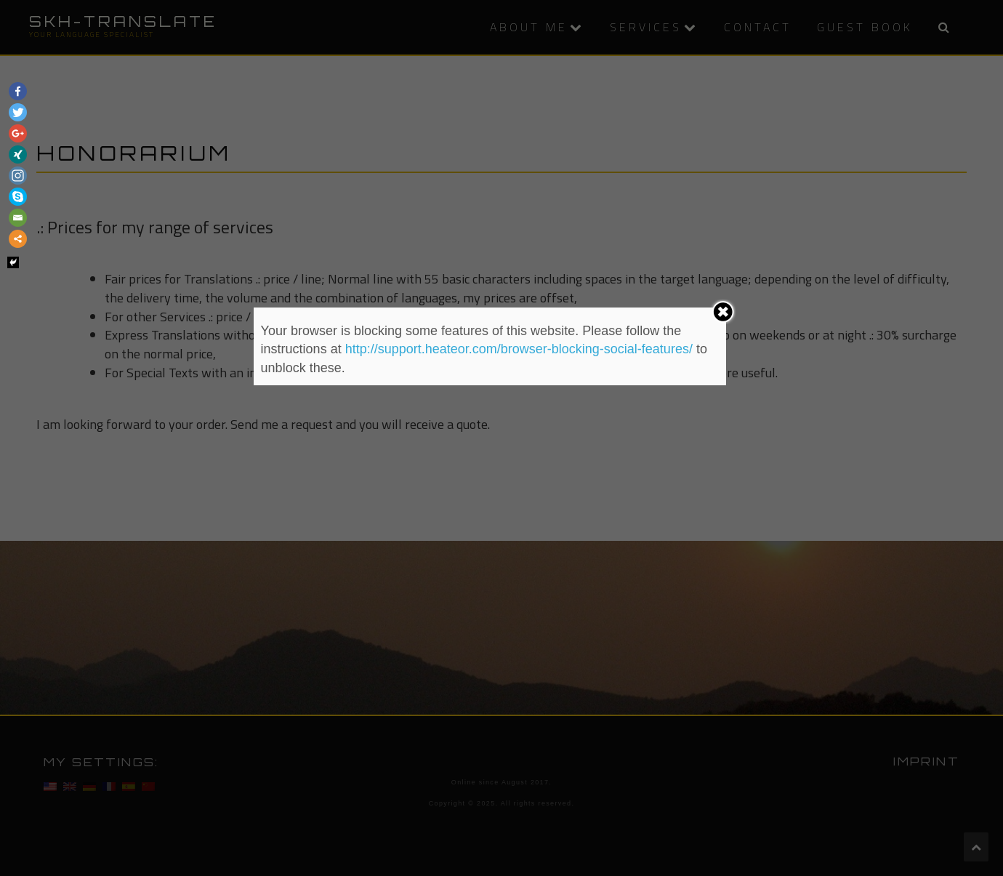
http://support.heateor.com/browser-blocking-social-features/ (519, 349)
